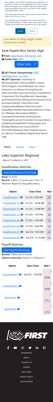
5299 (50, 226)
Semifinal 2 (12, 297)
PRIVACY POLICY (26, 377)
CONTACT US (26, 362)
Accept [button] (20, 31)
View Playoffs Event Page (17, 250)
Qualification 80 (13, 237)
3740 (50, 214)
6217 (50, 237)
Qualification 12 (13, 203)
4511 (50, 231)
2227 (50, 203)
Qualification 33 (13, 214)
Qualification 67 (13, 231)
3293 (50, 220)
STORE (26, 372)
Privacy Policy (17, 17)
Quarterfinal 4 (12, 274)
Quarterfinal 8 (12, 286)
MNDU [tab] (7, 147)
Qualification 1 (13, 197)
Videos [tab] (32, 147)
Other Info (25, 64)
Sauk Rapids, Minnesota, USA (26, 55)
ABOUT (26, 357)
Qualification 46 (13, 220)
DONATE (26, 367)
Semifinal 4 (12, 309)
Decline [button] (32, 31)
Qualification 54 (13, 226)
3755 (47, 300)
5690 (50, 197)
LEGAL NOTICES (26, 381)
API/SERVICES (26, 353)
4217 (50, 208)
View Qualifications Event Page (20, 172)
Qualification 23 (13, 208)
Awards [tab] (20, 147)
